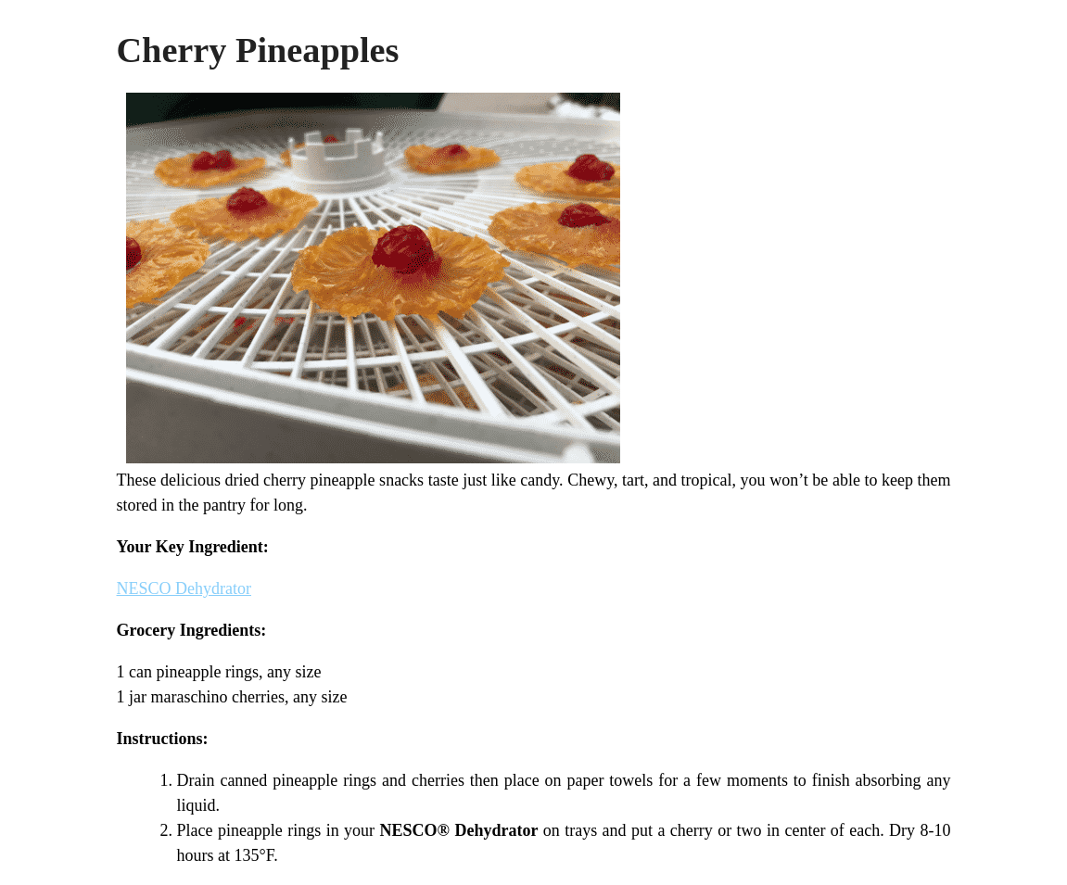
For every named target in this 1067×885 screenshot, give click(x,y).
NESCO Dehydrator (184, 588)
